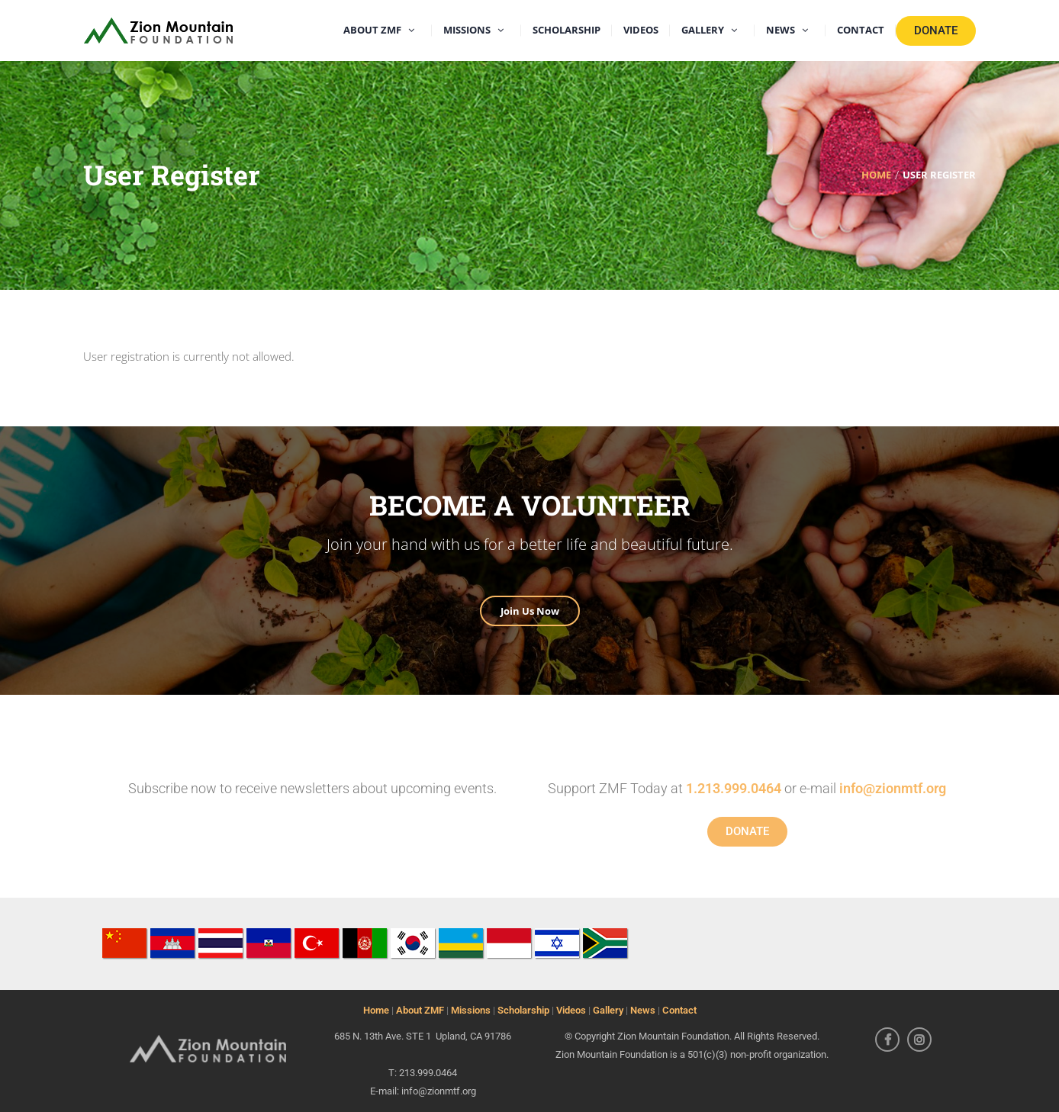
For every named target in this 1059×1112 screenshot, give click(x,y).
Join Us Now (530, 611)
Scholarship (523, 1010)
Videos (571, 1010)
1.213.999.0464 (733, 788)
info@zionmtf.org (892, 788)
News (642, 1010)
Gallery (608, 1010)
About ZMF (420, 1010)
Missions (471, 1010)
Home (376, 1010)
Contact (679, 1010)
